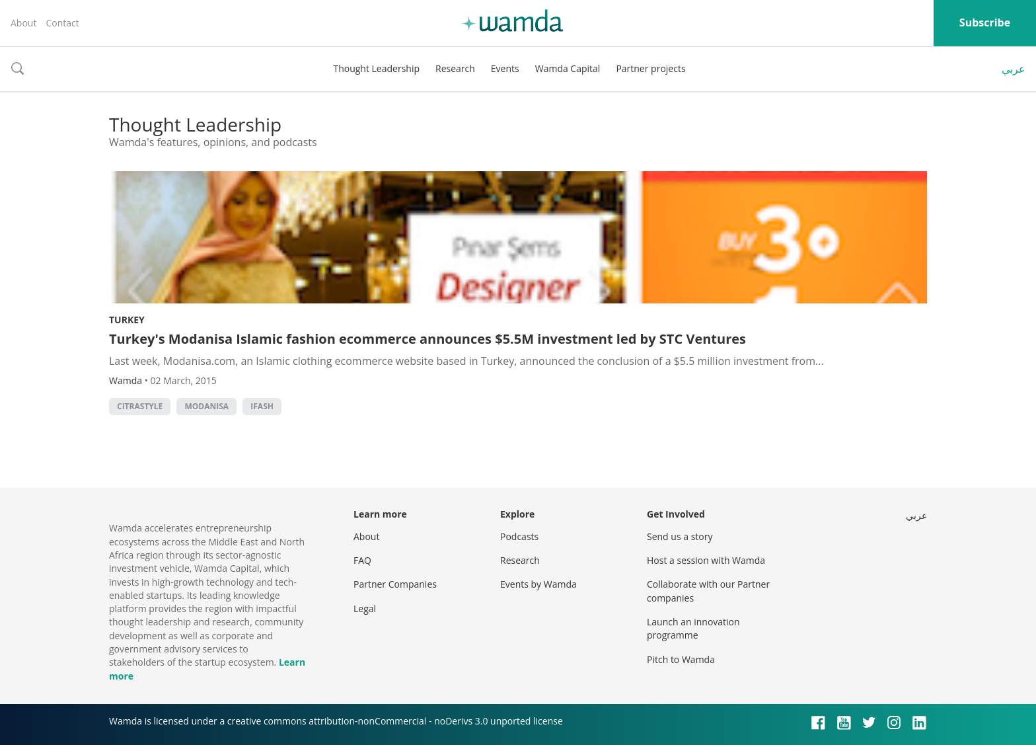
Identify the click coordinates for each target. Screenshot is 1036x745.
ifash (262, 406)
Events (505, 68)
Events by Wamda (538, 584)
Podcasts (519, 536)
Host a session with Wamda (706, 560)
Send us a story (679, 536)
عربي (1013, 68)
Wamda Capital (568, 68)
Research (455, 68)
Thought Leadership (376, 68)
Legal (364, 608)
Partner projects (650, 68)
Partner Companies (395, 584)
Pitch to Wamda (681, 659)
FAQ (362, 560)
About (23, 23)
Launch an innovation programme (693, 628)
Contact (62, 23)
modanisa (206, 406)
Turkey (127, 319)
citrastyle (140, 406)
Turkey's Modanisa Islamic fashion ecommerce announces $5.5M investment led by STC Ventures (427, 339)
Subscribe (984, 22)
